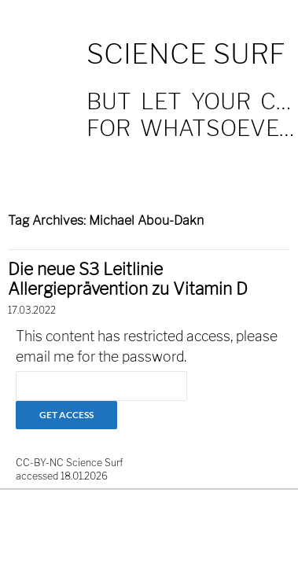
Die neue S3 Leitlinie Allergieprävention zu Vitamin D (128, 279)
